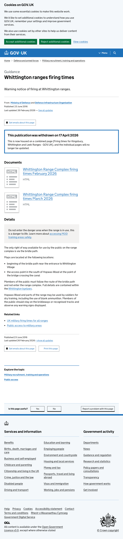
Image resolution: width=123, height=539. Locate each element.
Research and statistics (96, 461)
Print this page (51, 348)
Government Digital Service (19, 517)
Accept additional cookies (20, 41)
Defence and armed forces (26, 60)
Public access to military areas (24, 325)
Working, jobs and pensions (59, 489)
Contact (69, 508)
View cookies (80, 41)
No (57, 408)
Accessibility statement (48, 508)
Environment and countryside (60, 455)
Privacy (16, 508)
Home (7, 60)
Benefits (9, 442)
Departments (91, 442)
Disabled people (13, 483)
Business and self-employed (20, 458)
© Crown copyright (108, 530)
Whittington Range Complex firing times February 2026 (50, 171)
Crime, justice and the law (19, 477)
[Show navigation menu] (103, 53)
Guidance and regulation (97, 455)
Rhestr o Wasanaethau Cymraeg (49, 513)
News (86, 448)
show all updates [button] (44, 340)
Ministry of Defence (21, 102)
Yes (40, 408)
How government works (96, 483)
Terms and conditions (16, 513)
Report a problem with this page (98, 408)
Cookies (28, 508)
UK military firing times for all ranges (27, 320)
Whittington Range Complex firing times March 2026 (50, 196)
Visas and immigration (56, 483)
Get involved (90, 489)
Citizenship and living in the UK (21, 471)
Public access (11, 379)
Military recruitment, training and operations (63, 60)
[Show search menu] (114, 53)
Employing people (54, 448)
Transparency (91, 477)
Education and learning (57, 442)
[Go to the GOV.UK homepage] (15, 52)
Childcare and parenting (18, 464)
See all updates (45, 110)
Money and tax (52, 467)
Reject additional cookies (55, 41)
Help (7, 508)
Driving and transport (16, 489)
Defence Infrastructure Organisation (53, 102)
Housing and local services (59, 461)
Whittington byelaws (20, 288)
